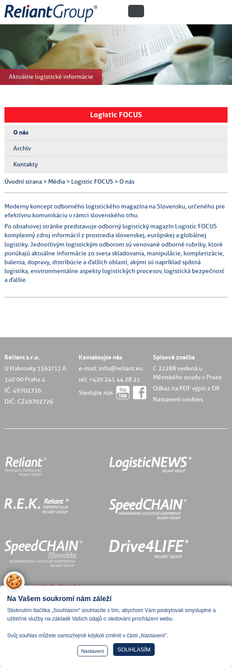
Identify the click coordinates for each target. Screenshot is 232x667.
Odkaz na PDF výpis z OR (186, 388)
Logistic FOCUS (116, 115)
